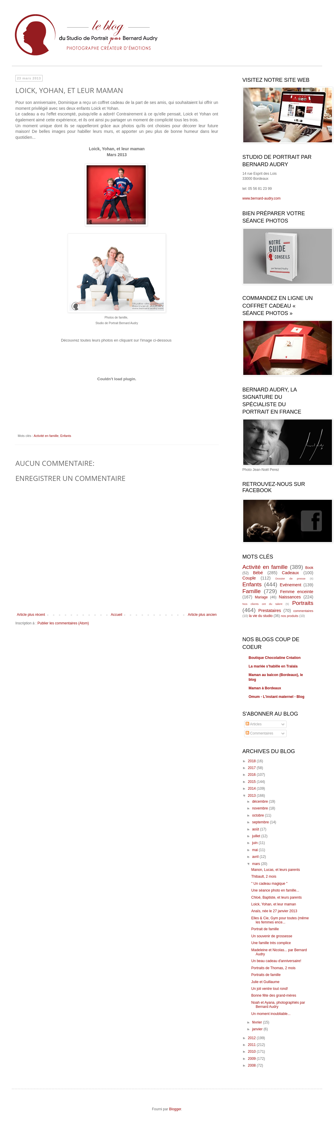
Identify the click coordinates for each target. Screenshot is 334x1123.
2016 (252, 775)
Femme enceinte (296, 591)
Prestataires (269, 610)
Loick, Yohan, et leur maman (273, 904)
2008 (252, 1065)
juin (255, 843)
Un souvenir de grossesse (271, 936)
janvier (258, 1029)
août (256, 829)
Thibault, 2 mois (263, 876)
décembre (260, 801)
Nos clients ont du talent (262, 603)
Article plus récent (31, 615)
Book (309, 568)
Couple (249, 578)
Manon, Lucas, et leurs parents (275, 870)
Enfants (65, 436)
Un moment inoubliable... (271, 1014)
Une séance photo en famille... (275, 890)
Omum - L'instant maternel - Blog (276, 697)
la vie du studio (261, 616)
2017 (252, 768)
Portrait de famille (265, 929)
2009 (252, 1059)
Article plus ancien (202, 615)
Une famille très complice (271, 943)
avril (256, 857)
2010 (252, 1051)
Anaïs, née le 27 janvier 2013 (274, 911)
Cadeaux (290, 572)
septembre (261, 822)
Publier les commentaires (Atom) (63, 623)
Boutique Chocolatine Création (275, 658)
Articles (254, 724)
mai (255, 850)
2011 (252, 1045)
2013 (252, 796)
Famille (251, 591)
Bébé (258, 572)
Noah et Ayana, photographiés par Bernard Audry (278, 1004)
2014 (252, 788)
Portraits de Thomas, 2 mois (273, 968)
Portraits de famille (266, 975)
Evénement (290, 584)
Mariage (261, 597)
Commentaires (259, 733)
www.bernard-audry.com (261, 198)
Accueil (116, 615)
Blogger (175, 1109)
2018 (252, 761)
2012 (252, 1038)
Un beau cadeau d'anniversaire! (276, 961)
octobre (258, 815)
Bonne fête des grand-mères (273, 995)
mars (256, 864)
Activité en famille (46, 436)
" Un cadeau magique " (269, 884)
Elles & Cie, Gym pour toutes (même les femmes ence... (280, 920)
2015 (252, 782)
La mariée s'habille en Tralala (273, 666)
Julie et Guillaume (265, 982)
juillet (256, 836)
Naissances (290, 597)
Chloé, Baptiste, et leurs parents (276, 897)
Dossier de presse (290, 578)
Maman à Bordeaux (265, 688)
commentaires (303, 611)
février (257, 1022)
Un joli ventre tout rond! (269, 989)
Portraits (302, 603)
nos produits (289, 616)
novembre (260, 808)
